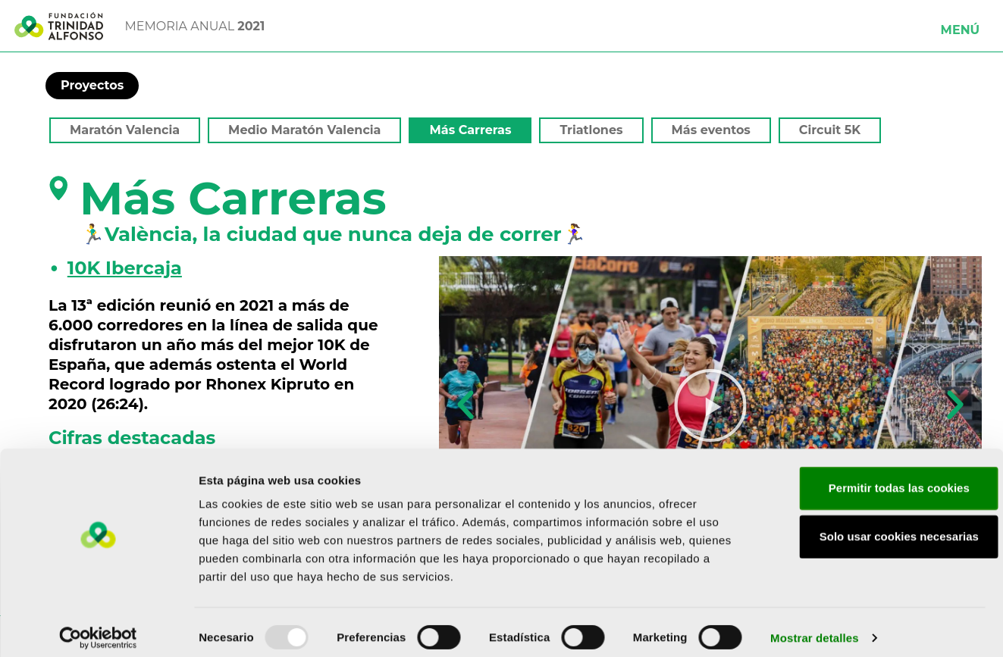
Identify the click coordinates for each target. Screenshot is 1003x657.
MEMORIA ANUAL (195, 26)
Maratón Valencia (125, 130)
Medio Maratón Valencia (304, 130)
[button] (960, 26)
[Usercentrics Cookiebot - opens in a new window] (98, 627)
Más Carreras (470, 130)
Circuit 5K (829, 130)
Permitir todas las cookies (876, 477)
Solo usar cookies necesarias (876, 525)
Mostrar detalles (814, 627)
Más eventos (711, 130)
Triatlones (590, 130)
